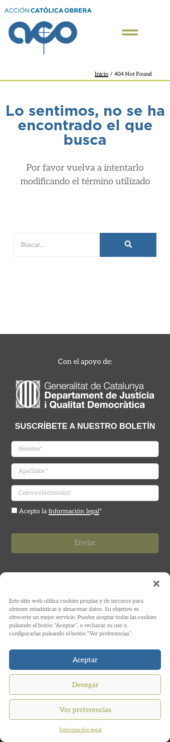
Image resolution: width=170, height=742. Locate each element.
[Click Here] (129, 34)
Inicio (101, 74)
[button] (156, 583)
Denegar (85, 685)
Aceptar (85, 660)
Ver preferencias (85, 710)
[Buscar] (57, 245)
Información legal (80, 730)
